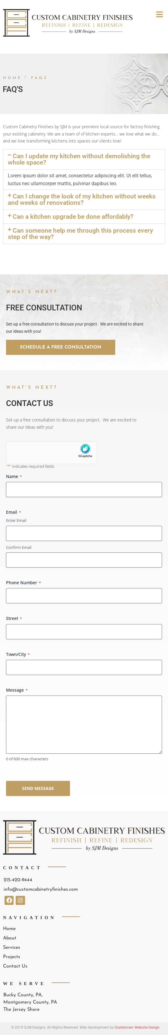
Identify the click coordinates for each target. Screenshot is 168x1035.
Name (14, 476)
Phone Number (23, 582)
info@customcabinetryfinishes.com (41, 889)
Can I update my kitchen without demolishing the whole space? (79, 159)
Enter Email (16, 520)
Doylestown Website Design (137, 1027)
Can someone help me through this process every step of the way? (80, 234)
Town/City (18, 654)
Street (14, 618)
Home (12, 78)
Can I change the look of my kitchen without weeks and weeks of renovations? (82, 199)
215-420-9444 (18, 880)
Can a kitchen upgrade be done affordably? (73, 216)
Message (17, 690)
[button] (84, 159)
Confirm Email (18, 547)
